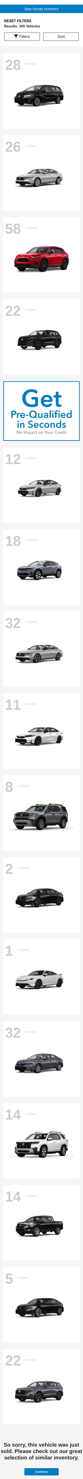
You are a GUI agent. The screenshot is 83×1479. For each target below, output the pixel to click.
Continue (41, 1471)
